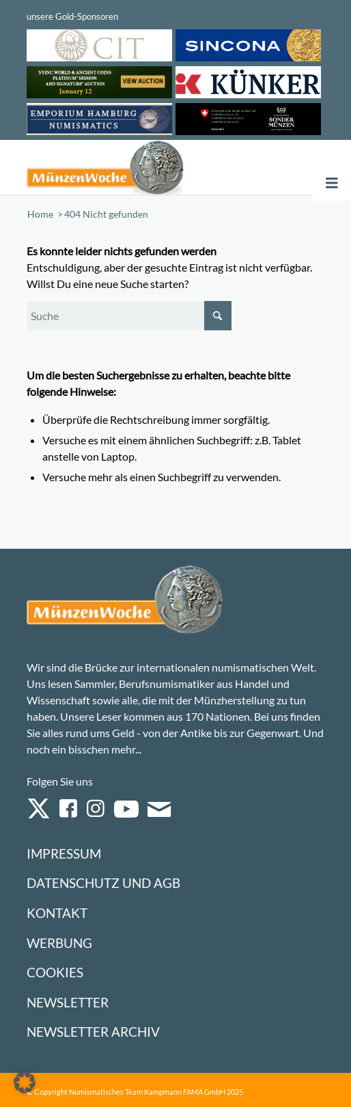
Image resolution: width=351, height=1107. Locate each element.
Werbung (59, 943)
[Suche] (129, 315)
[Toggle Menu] (332, 183)
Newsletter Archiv (93, 1031)
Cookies (55, 972)
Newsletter (68, 1002)
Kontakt (57, 913)
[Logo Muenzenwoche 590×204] (116, 167)
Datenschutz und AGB (103, 883)
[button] (24, 1082)
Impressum (64, 853)
